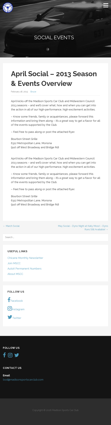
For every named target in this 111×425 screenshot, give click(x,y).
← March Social (11, 226)
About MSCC (15, 273)
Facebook (15, 299)
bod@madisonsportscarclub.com (23, 379)
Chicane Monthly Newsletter (25, 257)
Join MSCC (14, 263)
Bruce (33, 91)
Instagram (16, 308)
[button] (107, 5)
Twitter (14, 317)
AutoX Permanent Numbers (24, 268)
